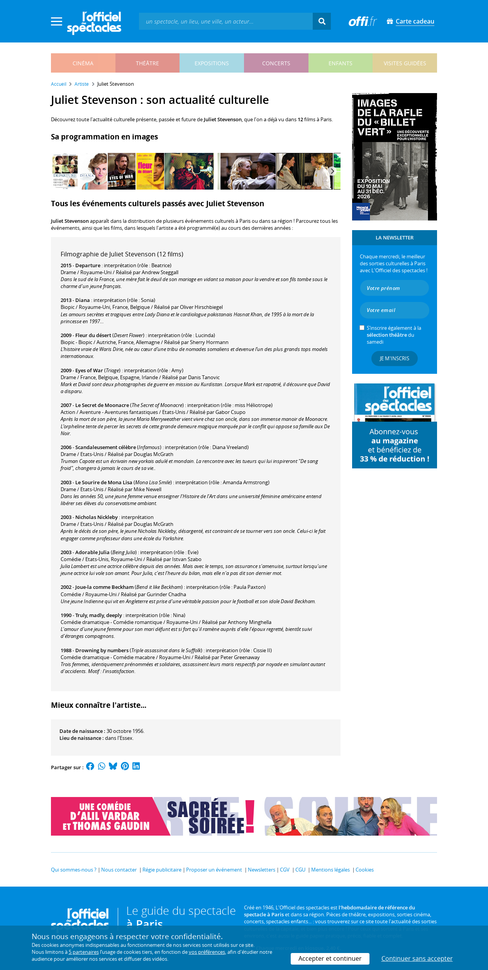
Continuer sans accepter (417, 958)
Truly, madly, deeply (98, 615)
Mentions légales (330, 869)
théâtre (147, 63)
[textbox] (226, 21)
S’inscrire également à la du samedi (394, 334)
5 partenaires (84, 951)
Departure (87, 265)
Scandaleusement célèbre (105, 447)
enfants (340, 63)
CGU (300, 869)
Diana (82, 300)
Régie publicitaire (161, 869)
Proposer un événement (214, 869)
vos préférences (207, 951)
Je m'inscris (394, 358)
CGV (285, 869)
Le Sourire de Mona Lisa (103, 482)
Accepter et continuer (330, 958)
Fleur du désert (93, 335)
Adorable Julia (92, 552)
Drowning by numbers (102, 650)
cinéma (83, 63)
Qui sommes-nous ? (74, 869)
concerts (276, 63)
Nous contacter (119, 869)
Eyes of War (89, 370)
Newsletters (261, 869)
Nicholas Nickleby (96, 517)
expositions (212, 63)
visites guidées (405, 63)
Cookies (365, 869)
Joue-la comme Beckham (104, 586)
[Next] (332, 171)
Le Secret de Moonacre (102, 405)
